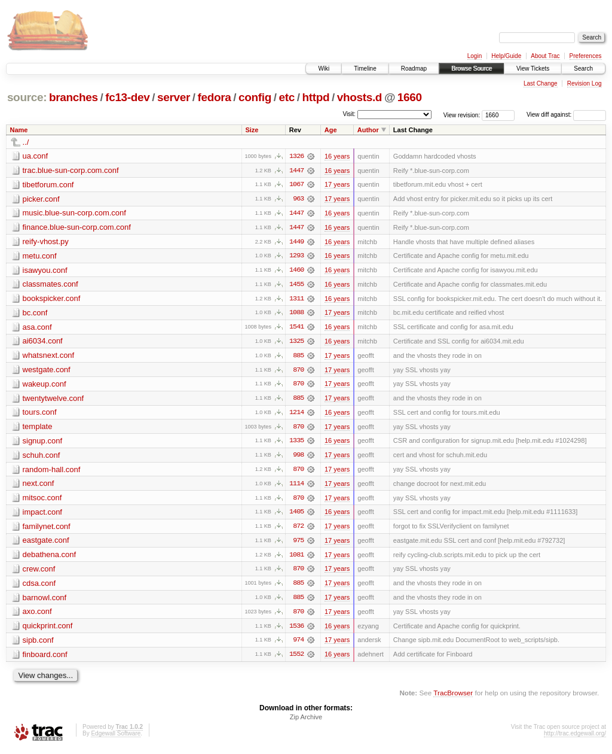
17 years (337, 184)
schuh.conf (41, 457)
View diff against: (566, 114)
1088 (296, 314)
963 (298, 199)
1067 (296, 185)
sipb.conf (38, 644)
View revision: (462, 114)
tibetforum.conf (48, 184)
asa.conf (37, 328)
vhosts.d (359, 97)
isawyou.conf (45, 270)
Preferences (586, 56)
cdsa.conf (39, 586)
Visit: (349, 114)
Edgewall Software (115, 738)
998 (298, 458)
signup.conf (43, 443)
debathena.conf (49, 558)
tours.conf (40, 414)
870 (298, 371)
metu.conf (40, 256)
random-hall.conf (52, 471)
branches (73, 97)
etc (287, 97)
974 (298, 644)
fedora (214, 97)
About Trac (545, 56)
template (38, 428)
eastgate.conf (46, 543)
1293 (296, 257)
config (254, 97)
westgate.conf (47, 371)
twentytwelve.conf (53, 400)
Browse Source (471, 68)
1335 (296, 443)
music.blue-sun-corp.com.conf (74, 213)
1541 (296, 328)
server (173, 97)
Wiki (323, 68)
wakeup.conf (44, 385)
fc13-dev (127, 97)
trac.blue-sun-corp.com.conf (71, 170)
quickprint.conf (48, 629)
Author (368, 129)
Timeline (365, 68)
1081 (296, 558)
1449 (296, 242)
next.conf (38, 486)
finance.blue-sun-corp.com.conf (77, 227)
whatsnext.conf (49, 356)
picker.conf (41, 198)
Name (19, 129)
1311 (296, 300)
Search (583, 68)
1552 (296, 659)
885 (298, 357)
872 (298, 529)
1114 (296, 486)
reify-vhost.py (46, 242)
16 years (337, 156)
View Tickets (532, 68)
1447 (296, 170)
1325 (296, 343)
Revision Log (584, 83)
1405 (296, 515)
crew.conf (39, 572)
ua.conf (35, 155)
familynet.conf (47, 529)
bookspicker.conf (52, 299)
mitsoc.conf (42, 500)
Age (331, 129)
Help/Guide (506, 56)
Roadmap (414, 68)
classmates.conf (50, 285)
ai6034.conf (43, 342)
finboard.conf (45, 658)
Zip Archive (306, 721)
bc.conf (35, 313)
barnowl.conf (45, 601)
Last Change (541, 83)
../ (26, 142)
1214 (296, 414)
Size (251, 129)
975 (298, 544)
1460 (296, 271)
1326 (296, 156)
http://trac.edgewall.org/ (575, 738)
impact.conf (42, 514)
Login (474, 56)
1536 (296, 630)
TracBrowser (453, 697)
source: (27, 97)
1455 (296, 285)
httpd (315, 97)
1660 (409, 97)
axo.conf (37, 615)
